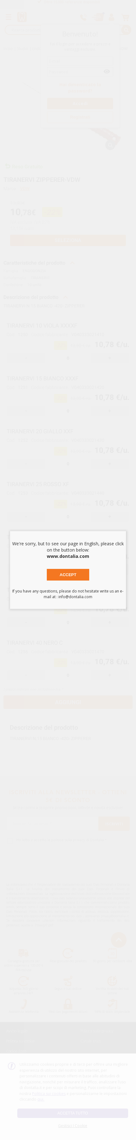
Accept (68, 574)
